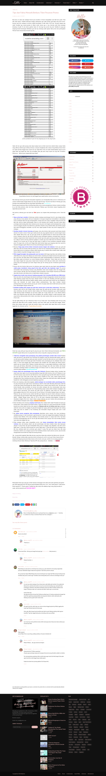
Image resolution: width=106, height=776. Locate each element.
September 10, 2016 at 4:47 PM (39, 557)
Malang (86, 727)
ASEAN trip (81, 156)
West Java (71, 752)
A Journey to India (82, 699)
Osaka (80, 732)
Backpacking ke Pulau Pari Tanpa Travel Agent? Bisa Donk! (56, 751)
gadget (76, 714)
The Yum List (21, 531)
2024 (81, 136)
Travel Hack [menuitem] (66, 3)
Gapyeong (87, 714)
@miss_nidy (16, 16)
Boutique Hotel (81, 707)
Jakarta (75, 722)
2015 (81, 111)
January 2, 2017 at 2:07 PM (36, 604)
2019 (81, 122)
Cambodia (82, 709)
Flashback (71, 714)
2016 (81, 114)
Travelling (23, 500)
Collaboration (69, 773)
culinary (81, 181)
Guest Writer (77, 773)
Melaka (82, 729)
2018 (81, 120)
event (85, 712)
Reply (19, 536)
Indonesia (81, 159)
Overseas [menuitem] (57, 3)
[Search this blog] (21, 727)
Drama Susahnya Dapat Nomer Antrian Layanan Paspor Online (56, 700)
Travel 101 (17, 500)
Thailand (89, 744)
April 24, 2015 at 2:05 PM (37, 540)
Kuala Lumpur (75, 724)
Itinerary (70, 722)
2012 (81, 103)
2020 (81, 125)
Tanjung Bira (77, 744)
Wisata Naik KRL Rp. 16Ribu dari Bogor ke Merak (56, 714)
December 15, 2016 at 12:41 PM (31, 566)
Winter (76, 752)
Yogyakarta (81, 752)
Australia (88, 702)
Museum (75, 732)
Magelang (76, 727)
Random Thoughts (82, 734)
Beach (89, 704)
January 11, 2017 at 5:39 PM (32, 630)
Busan (77, 709)
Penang (70, 734)
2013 (81, 106)
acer (89, 699)
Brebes (87, 707)
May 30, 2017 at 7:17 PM (37, 649)
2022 (81, 131)
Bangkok (79, 704)
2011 (81, 100)
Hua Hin (74, 719)
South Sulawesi (88, 739)
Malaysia (70, 729)
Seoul (81, 737)
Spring (86, 742)
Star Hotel (71, 744)
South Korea (81, 739)
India (79, 719)
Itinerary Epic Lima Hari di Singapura (55, 758)
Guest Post (71, 717)
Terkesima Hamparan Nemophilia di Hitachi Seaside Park (56, 744)
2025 (81, 139)
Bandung (74, 704)
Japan (80, 722)
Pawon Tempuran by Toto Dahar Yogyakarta (56, 765)
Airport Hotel (76, 702)
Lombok (70, 727)
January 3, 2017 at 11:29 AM (38, 619)
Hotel (70, 719)
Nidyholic (23, 773)
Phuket (75, 734)
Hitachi (76, 717)
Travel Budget (81, 176)
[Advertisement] (81, 270)
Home (59, 773)
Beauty (70, 707)
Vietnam (84, 749)
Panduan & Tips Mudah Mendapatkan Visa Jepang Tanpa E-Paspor (57, 729)
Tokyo (70, 747)
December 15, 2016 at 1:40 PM (38, 582)
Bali (69, 704)
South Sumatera (72, 742)
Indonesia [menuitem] (48, 3)
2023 (81, 133)
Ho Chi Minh (82, 717)
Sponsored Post (80, 742)
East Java (80, 712)
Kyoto (81, 724)
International (91, 773)
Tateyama (84, 744)
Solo (76, 739)
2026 (81, 142)
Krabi (70, 724)
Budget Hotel (71, 709)
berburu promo (45, 551)
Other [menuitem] (74, 3)
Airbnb (70, 702)
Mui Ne (70, 732)
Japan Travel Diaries (81, 162)
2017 (81, 117)
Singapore (71, 739)
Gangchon (81, 714)
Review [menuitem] (81, 3)
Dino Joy (20, 549)
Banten (84, 704)
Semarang (76, 737)
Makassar (81, 727)
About (63, 773)
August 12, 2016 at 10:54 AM (29, 549)
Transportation (76, 747)
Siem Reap (86, 737)
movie (87, 729)
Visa (88, 749)
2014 (81, 109)
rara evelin (21, 566)
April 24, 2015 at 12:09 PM (31, 531)
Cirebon (70, 712)
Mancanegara (81, 167)
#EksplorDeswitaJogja (73, 699)
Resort (89, 734)
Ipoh (89, 719)
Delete (23, 536)
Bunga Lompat (22, 630)
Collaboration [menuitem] (40, 3)
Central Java (88, 709)
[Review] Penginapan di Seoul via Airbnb (56, 721)
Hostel (88, 717)
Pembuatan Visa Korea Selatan (56, 706)
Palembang (85, 732)
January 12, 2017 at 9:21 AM (38, 640)
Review (81, 170)
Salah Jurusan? (52, 735)
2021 (81, 128)
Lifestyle (81, 165)
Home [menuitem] (25, 3)
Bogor (75, 707)
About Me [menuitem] (31, 3)
